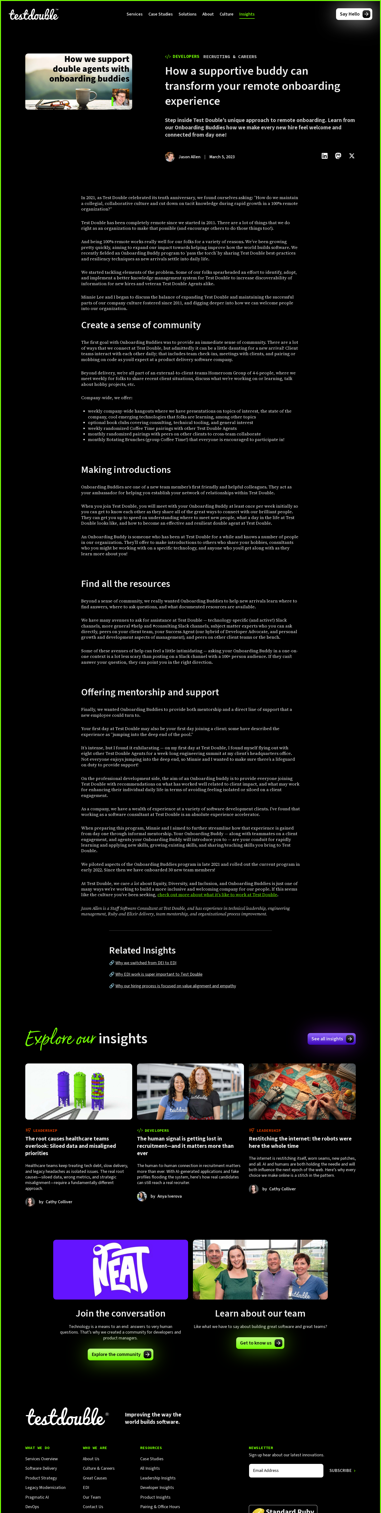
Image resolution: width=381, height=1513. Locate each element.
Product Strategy (41, 1478)
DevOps (32, 1507)
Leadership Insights (158, 1478)
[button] (135, 14)
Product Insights (155, 1497)
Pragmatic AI (37, 1497)
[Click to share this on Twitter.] (352, 156)
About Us (91, 1459)
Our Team (92, 1497)
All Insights (150, 1468)
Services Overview (41, 1459)
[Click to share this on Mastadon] (338, 156)
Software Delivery (41, 1468)
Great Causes (95, 1478)
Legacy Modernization (45, 1487)
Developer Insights (157, 1487)
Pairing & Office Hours (160, 1507)
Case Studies (160, 14)
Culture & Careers (99, 1468)
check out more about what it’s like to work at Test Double (217, 895)
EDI (86, 1487)
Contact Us (93, 1507)
